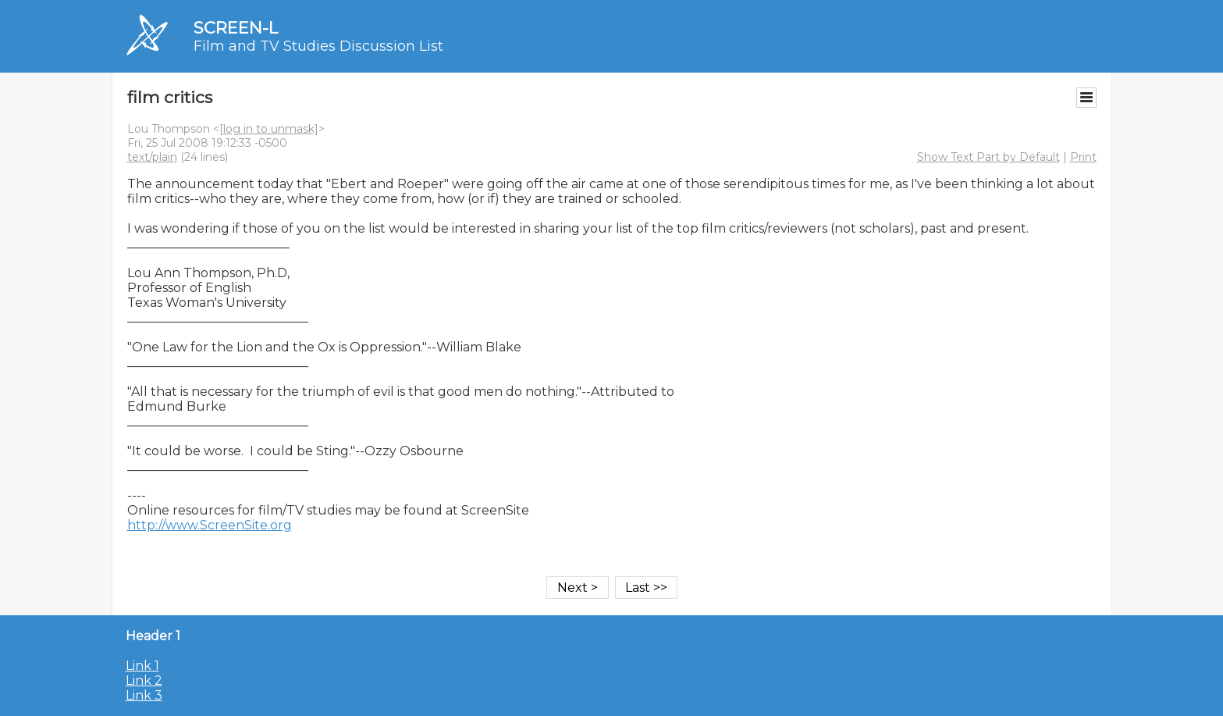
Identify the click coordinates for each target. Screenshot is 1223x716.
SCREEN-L (236, 27)
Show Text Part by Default (988, 157)
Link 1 (142, 665)
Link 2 (144, 680)
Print (1083, 157)
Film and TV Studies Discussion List (318, 46)
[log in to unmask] (268, 129)
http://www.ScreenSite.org (209, 525)
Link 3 (144, 695)
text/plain (152, 157)
